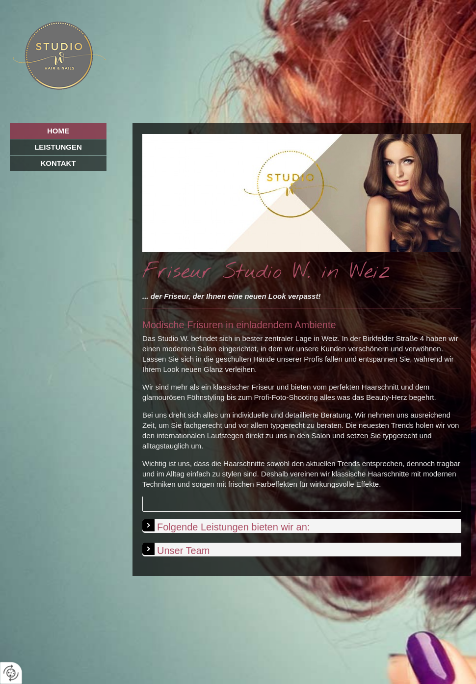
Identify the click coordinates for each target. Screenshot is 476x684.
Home (58, 131)
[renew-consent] (11, 673)
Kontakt (58, 163)
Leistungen (58, 147)
